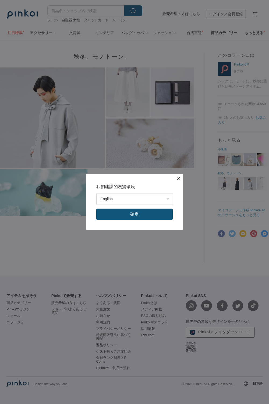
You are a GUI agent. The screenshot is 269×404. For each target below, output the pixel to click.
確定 (134, 214)
